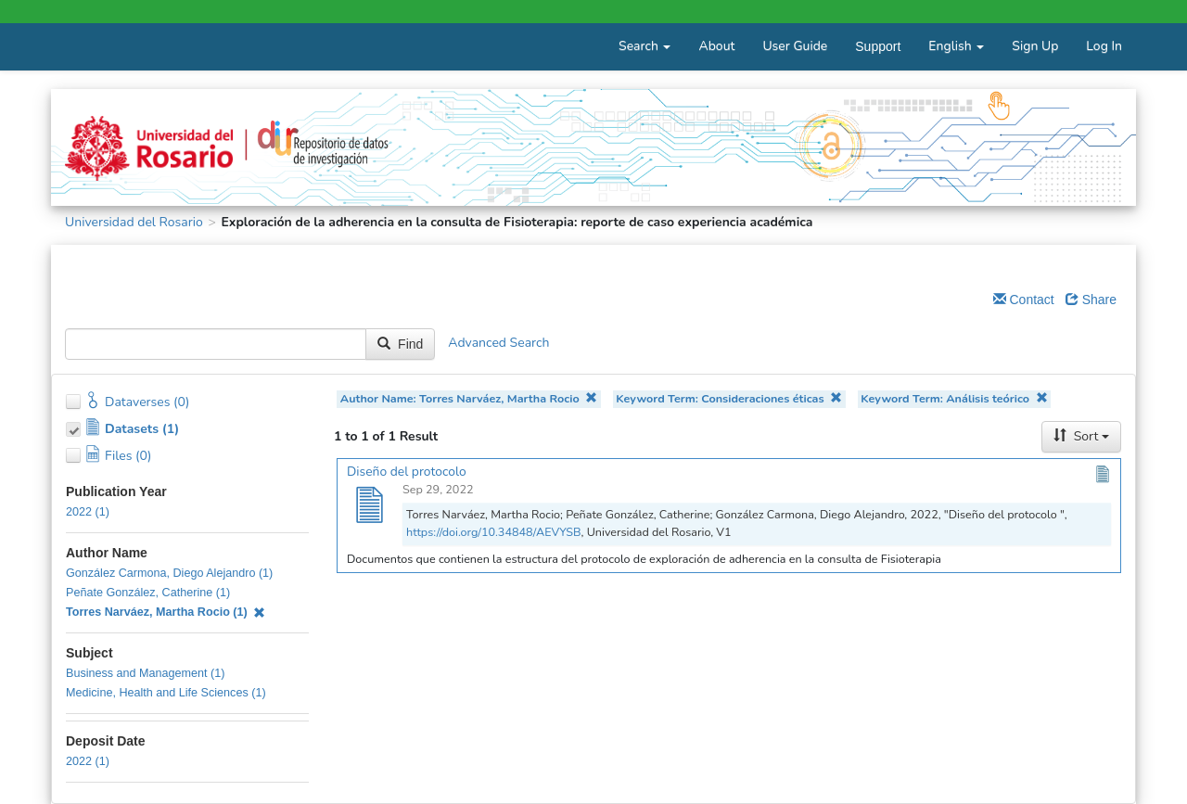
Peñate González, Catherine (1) (148, 592)
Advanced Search (498, 343)
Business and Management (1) (145, 673)
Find (400, 344)
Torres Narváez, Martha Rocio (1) (165, 612)
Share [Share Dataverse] (1091, 299)
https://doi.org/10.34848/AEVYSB (493, 532)
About (716, 46)
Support (877, 46)
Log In (1104, 46)
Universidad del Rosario (134, 222)
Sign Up (1035, 46)
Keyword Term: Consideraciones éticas (729, 398)
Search (644, 46)
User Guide (794, 46)
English (956, 46)
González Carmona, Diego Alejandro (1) (169, 573)
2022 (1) (87, 511)
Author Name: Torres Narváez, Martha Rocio (468, 398)
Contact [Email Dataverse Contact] (1023, 299)
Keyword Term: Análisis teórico (954, 398)
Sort (1081, 436)
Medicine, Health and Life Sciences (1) (166, 692)
